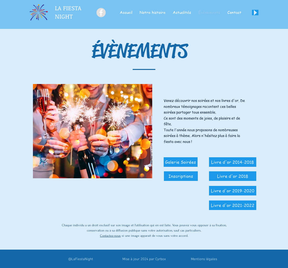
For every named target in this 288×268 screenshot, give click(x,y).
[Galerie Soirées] (181, 162)
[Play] (255, 12)
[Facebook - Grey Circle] (101, 12)
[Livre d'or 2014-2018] (232, 162)
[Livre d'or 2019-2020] (232, 190)
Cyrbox (160, 259)
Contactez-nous (110, 235)
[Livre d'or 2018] (232, 176)
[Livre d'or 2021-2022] (232, 205)
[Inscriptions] (181, 176)
